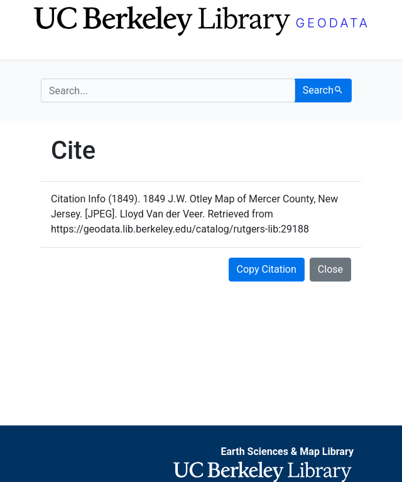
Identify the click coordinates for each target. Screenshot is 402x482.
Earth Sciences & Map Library (287, 451)
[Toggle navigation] (49, 49)
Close (330, 269)
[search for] (168, 90)
